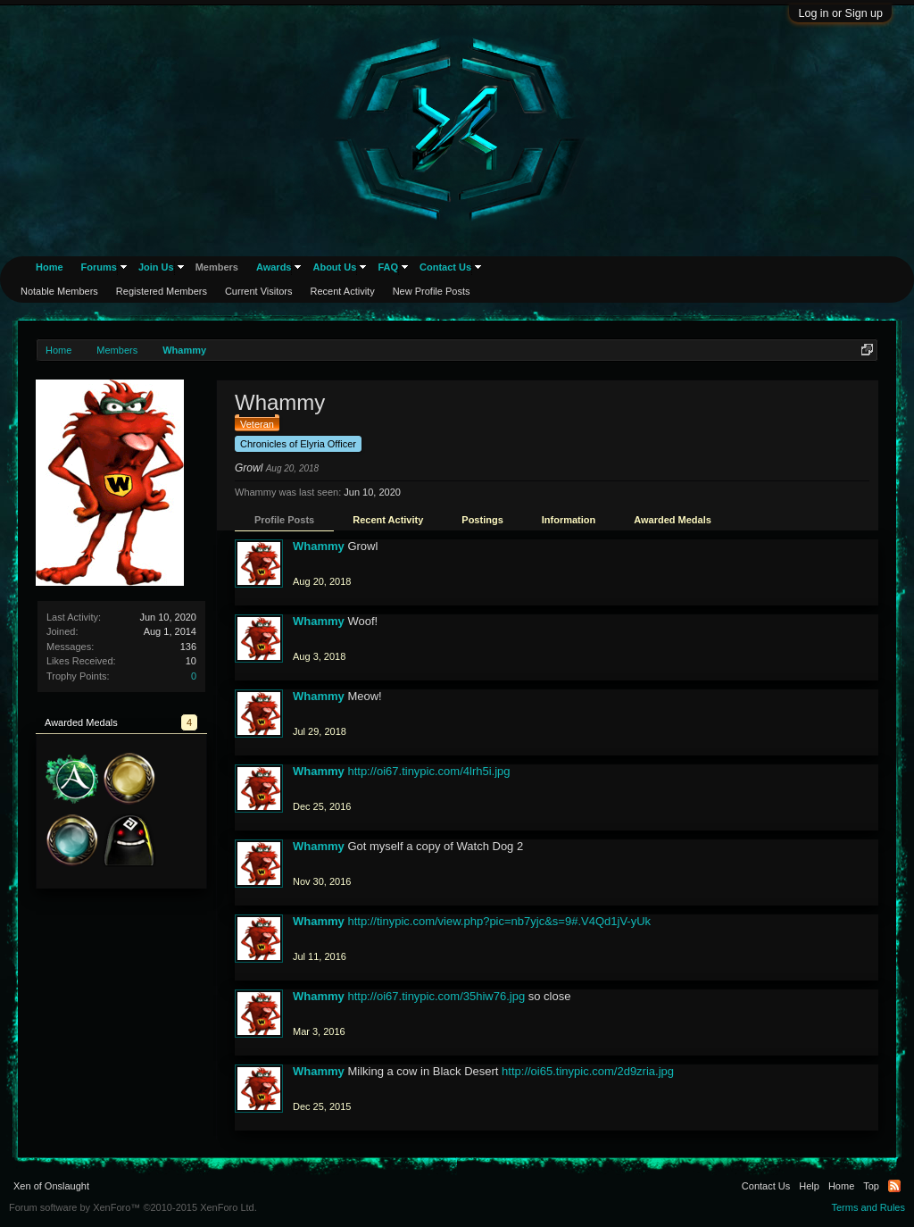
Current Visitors (259, 291)
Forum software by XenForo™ (133, 1207)
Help (809, 1186)
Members (216, 267)
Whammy (319, 546)
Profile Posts (284, 519)
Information (569, 519)
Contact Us (445, 267)
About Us (334, 267)
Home (49, 267)
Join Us (156, 267)
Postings (482, 519)
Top (871, 1186)
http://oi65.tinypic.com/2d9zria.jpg (588, 1071)
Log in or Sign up (840, 13)
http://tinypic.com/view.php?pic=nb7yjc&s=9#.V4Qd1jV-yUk (499, 921)
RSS (894, 1186)
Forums (99, 267)
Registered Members (161, 291)
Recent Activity (388, 519)
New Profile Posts (431, 291)
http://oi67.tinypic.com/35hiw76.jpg (436, 996)
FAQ (388, 267)
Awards (274, 267)
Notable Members (59, 291)
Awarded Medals (672, 519)
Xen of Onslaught (51, 1186)
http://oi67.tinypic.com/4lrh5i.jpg (428, 771)
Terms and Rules (868, 1207)
